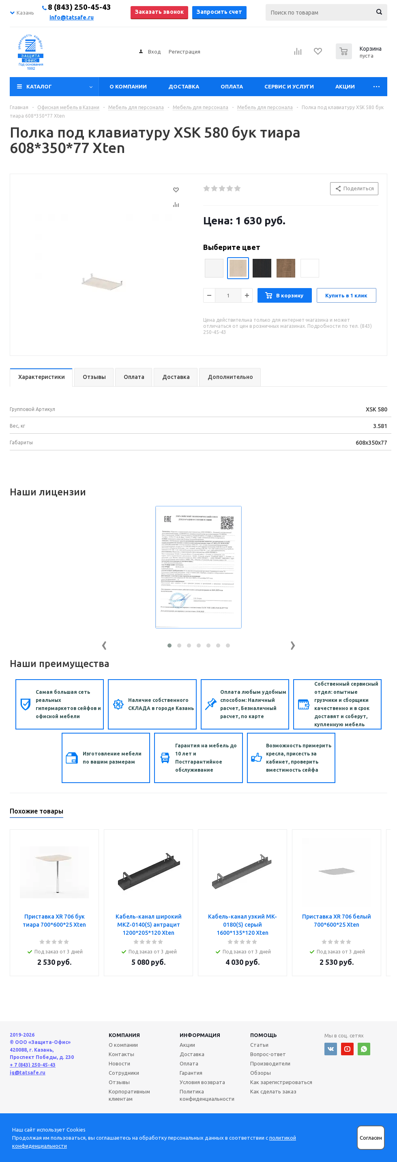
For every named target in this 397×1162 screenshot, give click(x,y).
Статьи (259, 1045)
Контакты (121, 1054)
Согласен (371, 1138)
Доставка (183, 86)
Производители (270, 1063)
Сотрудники (124, 1073)
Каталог (39, 86)
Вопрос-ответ (268, 1054)
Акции (345, 86)
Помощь (263, 1035)
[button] (169, 645)
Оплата (232, 86)
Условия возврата (202, 1082)
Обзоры (260, 1073)
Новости (119, 1063)
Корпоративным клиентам (129, 1095)
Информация (200, 1035)
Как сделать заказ (273, 1091)
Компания (124, 1035)
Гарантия (191, 1073)
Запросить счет (219, 12)
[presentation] (104, 644)
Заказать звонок (159, 12)
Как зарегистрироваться (281, 1082)
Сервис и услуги (289, 86)
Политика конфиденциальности (207, 1095)
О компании (128, 86)
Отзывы (119, 1082)
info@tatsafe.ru (71, 17)
